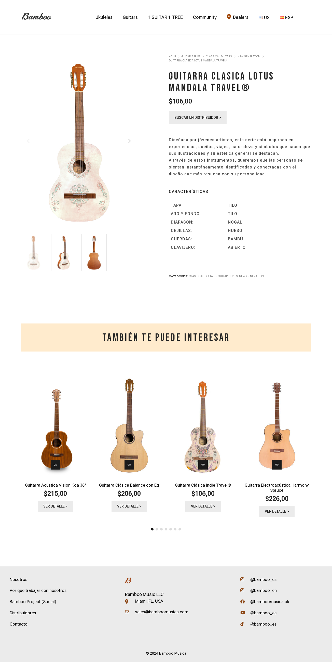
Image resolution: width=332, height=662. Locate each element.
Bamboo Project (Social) (33, 599)
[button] (152, 527)
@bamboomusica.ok (269, 598)
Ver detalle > (55, 505)
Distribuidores (23, 610)
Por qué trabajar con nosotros (38, 588)
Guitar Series (191, 56)
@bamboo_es (263, 577)
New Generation (249, 56)
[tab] (166, 337)
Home (172, 56)
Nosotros (19, 577)
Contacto (18, 621)
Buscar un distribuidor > (197, 117)
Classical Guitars (219, 56)
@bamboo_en (263, 588)
